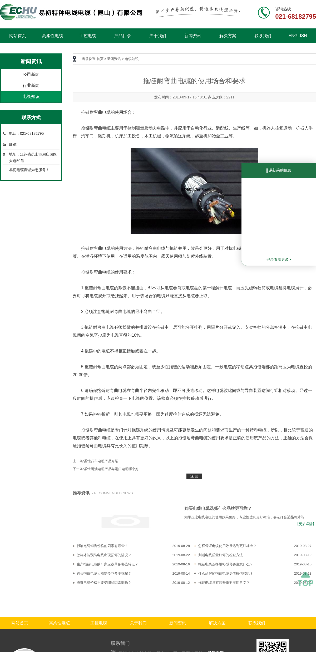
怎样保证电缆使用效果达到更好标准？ (227, 546)
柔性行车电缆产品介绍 (101, 461)
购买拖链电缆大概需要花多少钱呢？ (104, 573)
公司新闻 (31, 74)
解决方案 (227, 35)
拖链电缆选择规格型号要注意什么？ (225, 564)
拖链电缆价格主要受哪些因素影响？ (104, 583)
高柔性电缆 (52, 35)
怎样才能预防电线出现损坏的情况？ (104, 555)
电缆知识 (31, 96)
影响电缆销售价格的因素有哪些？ (102, 546)
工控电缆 (87, 35)
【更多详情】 (305, 524)
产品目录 (122, 35)
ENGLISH (297, 35)
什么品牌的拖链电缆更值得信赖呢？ (225, 573)
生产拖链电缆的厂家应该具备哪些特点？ (107, 564)
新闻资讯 (192, 35)
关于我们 (157, 35)
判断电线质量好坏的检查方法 (220, 555)
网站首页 (17, 35)
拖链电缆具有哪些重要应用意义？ (224, 583)
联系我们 (262, 35)
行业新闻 (31, 85)
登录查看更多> (278, 259)
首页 (100, 59)
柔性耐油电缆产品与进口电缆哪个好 (111, 469)
